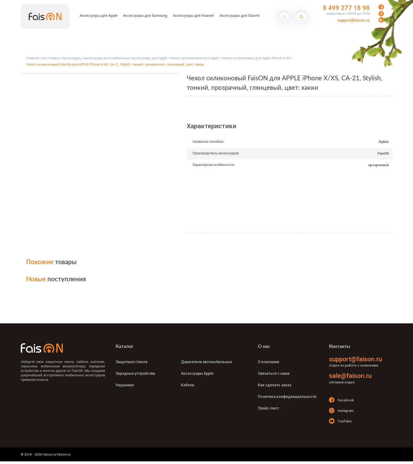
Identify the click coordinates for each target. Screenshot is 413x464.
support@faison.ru (353, 20)
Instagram (341, 410)
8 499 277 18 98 (346, 8)
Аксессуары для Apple (149, 58)
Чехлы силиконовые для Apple (194, 58)
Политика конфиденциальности (287, 396)
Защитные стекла (132, 362)
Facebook (341, 400)
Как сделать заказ (274, 385)
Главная (32, 58)
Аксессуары (71, 58)
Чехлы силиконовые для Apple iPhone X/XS (255, 58)
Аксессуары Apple (197, 373)
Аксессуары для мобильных (106, 58)
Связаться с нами (273, 373)
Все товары (51, 58)
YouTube (340, 421)
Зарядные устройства (135, 373)
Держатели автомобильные (206, 362)
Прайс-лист (268, 408)
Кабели (187, 385)
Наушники (125, 385)
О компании (268, 362)
